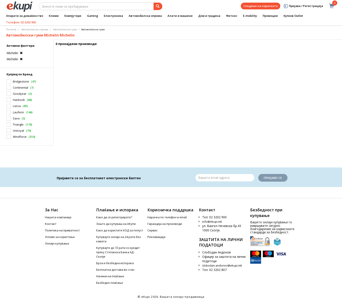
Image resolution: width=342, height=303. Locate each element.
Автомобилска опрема (145, 16)
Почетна (11, 29)
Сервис (152, 230)
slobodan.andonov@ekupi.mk (222, 265)
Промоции (270, 16)
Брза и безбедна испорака (115, 263)
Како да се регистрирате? (114, 217)
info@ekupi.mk (212, 222)
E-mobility (250, 16)
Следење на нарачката (260, 6)
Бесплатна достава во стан (115, 270)
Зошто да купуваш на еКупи (116, 224)
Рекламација (156, 237)
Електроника (113, 16)
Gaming (92, 16)
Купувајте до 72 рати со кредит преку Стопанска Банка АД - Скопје (118, 252)
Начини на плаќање (110, 276)
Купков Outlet (293, 16)
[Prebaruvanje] (158, 6)
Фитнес (231, 16)
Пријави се (273, 178)
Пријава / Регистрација (303, 6)
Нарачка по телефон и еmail (167, 217)
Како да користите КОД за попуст (119, 230)
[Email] (224, 177)
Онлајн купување (57, 243)
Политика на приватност (62, 230)
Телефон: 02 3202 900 (21, 22)
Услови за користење (60, 237)
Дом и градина (209, 16)
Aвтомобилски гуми (65, 29)
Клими (54, 16)
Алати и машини (180, 16)
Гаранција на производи (164, 224)
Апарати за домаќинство (24, 16)
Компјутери (72, 16)
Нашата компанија (58, 217)
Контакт (50, 224)
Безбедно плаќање (109, 283)
